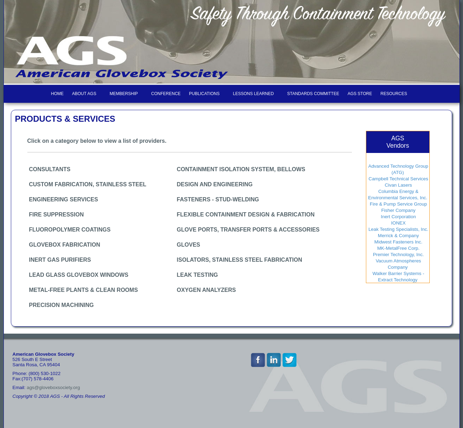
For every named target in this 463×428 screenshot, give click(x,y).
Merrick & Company (397, 235)
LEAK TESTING (197, 275)
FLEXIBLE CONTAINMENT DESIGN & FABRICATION (245, 215)
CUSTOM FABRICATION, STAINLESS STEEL (88, 184)
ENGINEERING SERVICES (63, 199)
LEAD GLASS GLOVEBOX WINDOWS (79, 275)
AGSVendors (397, 142)
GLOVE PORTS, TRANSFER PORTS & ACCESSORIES (248, 230)
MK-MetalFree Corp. (398, 248)
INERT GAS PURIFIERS (60, 260)
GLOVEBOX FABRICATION (64, 245)
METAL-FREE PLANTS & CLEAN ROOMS (83, 290)
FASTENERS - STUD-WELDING (218, 199)
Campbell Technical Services (397, 178)
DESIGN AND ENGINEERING (214, 184)
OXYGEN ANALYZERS (206, 290)
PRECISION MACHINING (61, 305)
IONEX (398, 223)
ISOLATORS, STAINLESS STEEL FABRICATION (239, 260)
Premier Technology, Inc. (398, 254)
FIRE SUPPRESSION (56, 215)
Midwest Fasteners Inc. (397, 242)
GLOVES (188, 245)
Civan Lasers (397, 185)
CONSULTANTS (50, 169)
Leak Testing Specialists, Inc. (397, 229)
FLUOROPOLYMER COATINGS (70, 230)
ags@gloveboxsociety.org (53, 387)
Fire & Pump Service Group (397, 204)
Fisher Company (397, 210)
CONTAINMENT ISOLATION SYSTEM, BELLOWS (241, 169)
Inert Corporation (398, 216)
